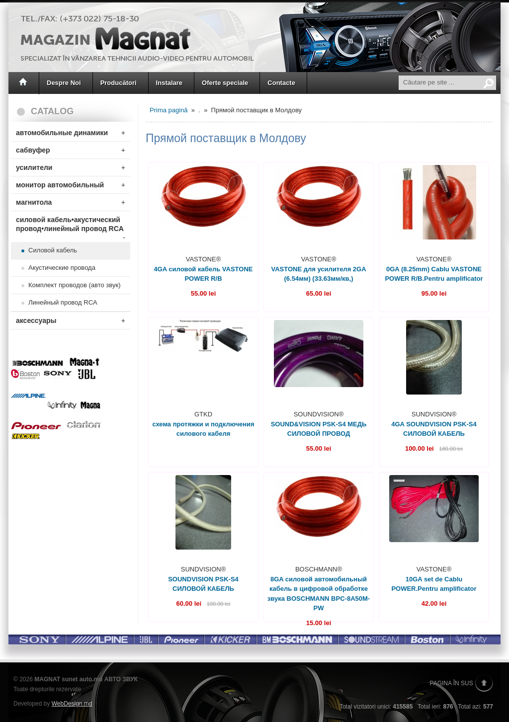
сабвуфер (70, 150)
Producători (118, 82)
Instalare (169, 82)
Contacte (281, 82)
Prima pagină (169, 110)
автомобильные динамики (70, 132)
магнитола (70, 202)
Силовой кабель (52, 250)
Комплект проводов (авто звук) (74, 285)
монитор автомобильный (70, 184)
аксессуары (70, 320)
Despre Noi (64, 82)
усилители (70, 167)
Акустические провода (61, 267)
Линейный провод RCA (62, 302)
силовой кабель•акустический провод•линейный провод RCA (70, 226)
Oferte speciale (225, 82)
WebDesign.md (72, 703)
